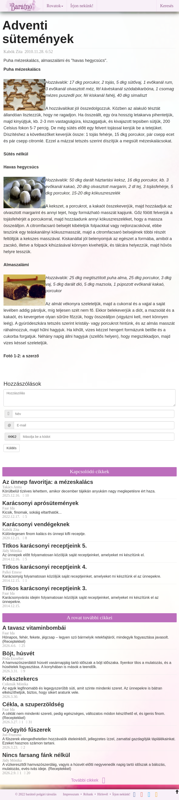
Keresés (166, 5)
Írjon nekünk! (81, 5)
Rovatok (55, 5)
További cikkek (89, 780)
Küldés (12, 448)
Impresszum (71, 794)
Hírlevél (102, 794)
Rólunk (88, 794)
